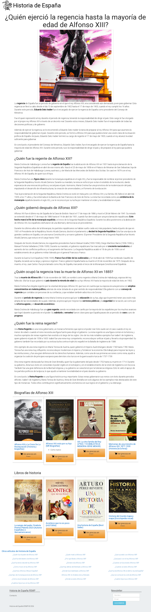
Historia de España (37, 5)
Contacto (13, 596)
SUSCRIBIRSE (119, 603)
